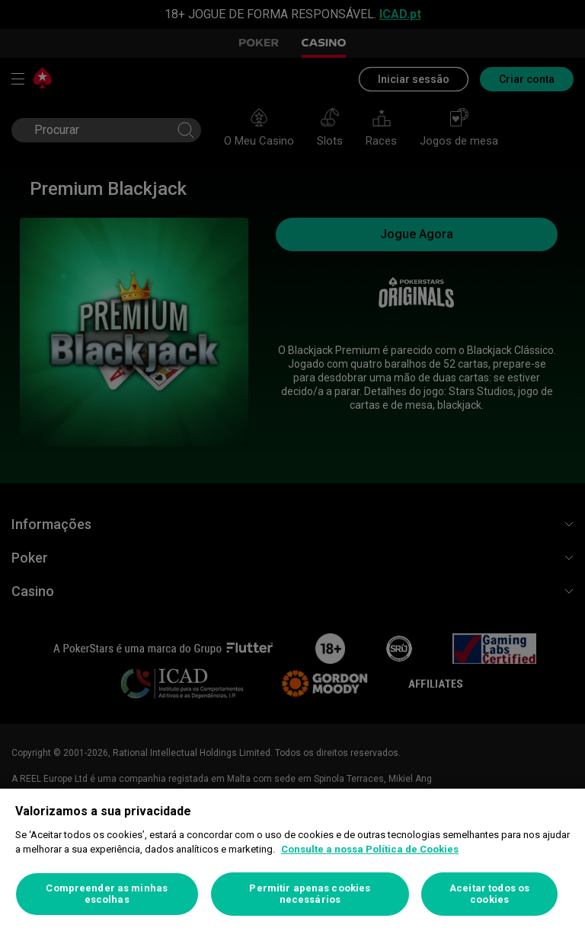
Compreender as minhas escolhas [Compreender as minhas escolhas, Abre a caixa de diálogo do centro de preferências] (107, 894)
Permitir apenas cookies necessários (309, 894)
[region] (292, 860)
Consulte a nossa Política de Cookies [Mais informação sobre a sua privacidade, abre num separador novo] (370, 849)
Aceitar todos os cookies (489, 894)
